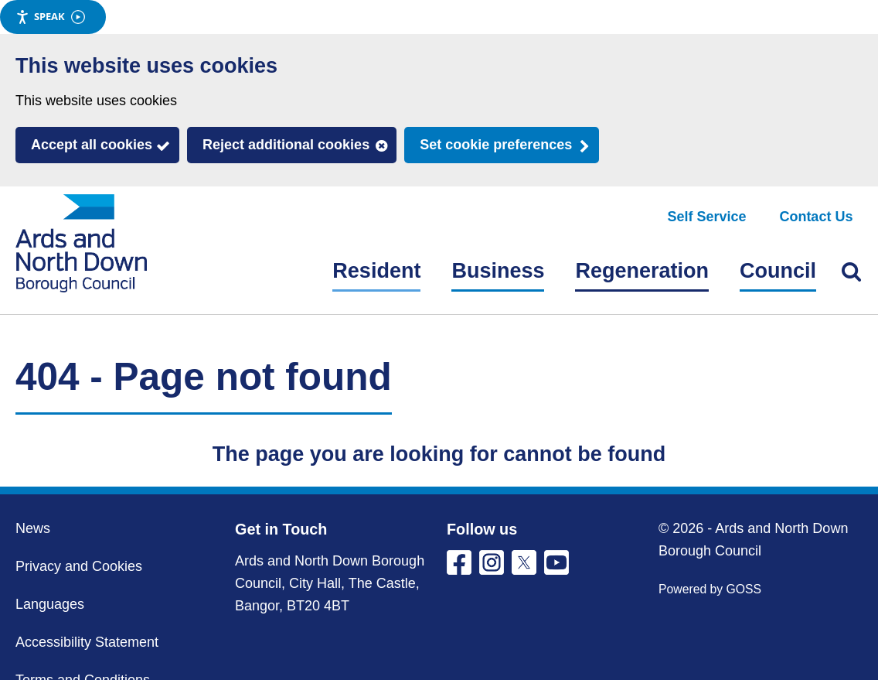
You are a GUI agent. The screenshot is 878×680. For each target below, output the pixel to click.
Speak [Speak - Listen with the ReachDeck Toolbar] (50, 16)
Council (778, 270)
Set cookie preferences (496, 144)
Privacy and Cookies (78, 566)
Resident (376, 270)
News (32, 528)
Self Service (707, 216)
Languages (49, 604)
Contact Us (815, 216)
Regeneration (642, 270)
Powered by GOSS (709, 589)
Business (497, 270)
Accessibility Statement (86, 642)
